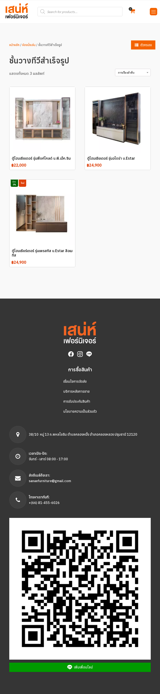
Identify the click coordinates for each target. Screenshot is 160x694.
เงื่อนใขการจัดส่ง (74, 381)
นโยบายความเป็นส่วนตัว (80, 411)
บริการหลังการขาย (76, 391)
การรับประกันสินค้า (76, 401)
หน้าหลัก (14, 45)
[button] (132, 11)
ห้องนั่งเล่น (28, 45)
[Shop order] (133, 72)
